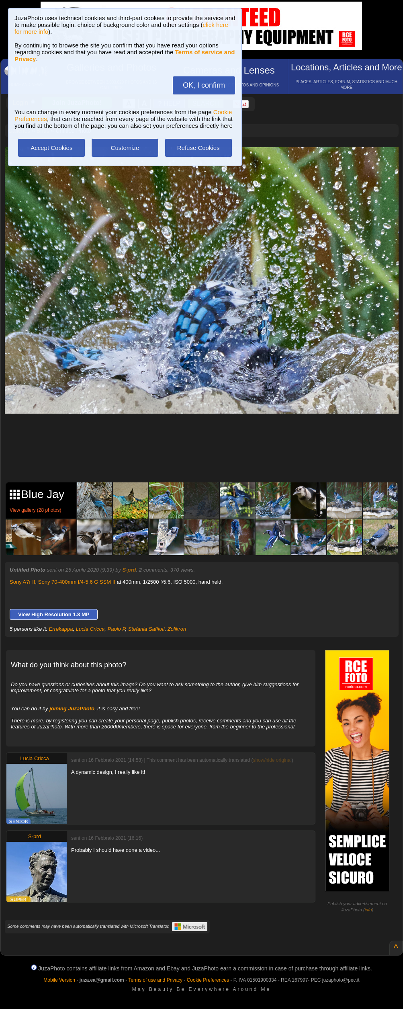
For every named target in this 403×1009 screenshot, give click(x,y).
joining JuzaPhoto (71, 708)
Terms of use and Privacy (155, 980)
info (368, 909)
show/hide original (272, 760)
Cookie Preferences (208, 980)
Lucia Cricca (90, 629)
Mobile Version (59, 980)
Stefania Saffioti (146, 629)
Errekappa (61, 629)
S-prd (129, 570)
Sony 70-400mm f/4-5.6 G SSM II (76, 582)
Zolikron (177, 629)
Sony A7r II (22, 582)
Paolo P (116, 629)
